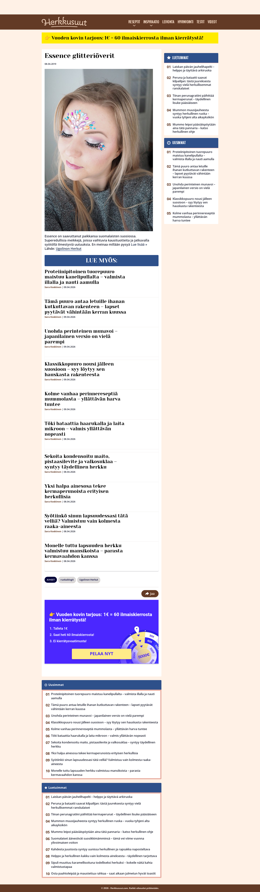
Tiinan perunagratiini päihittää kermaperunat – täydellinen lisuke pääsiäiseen (104, 814)
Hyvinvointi (185, 22)
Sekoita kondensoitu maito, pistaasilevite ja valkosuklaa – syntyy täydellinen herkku (81, 462)
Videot (212, 22)
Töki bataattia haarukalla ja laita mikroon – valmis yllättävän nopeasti (84, 429)
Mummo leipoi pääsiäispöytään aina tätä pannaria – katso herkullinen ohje (102, 832)
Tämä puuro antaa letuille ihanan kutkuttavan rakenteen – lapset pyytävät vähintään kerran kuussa (85, 307)
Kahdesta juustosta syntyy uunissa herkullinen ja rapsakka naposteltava (100, 849)
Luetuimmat (57, 788)
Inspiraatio (151, 22)
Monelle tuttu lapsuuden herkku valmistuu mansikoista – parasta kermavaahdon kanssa (84, 551)
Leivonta (168, 22)
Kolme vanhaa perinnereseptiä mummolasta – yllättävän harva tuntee (82, 399)
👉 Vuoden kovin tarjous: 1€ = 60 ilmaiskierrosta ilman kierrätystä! (124, 38)
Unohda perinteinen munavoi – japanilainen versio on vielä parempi (81, 336)
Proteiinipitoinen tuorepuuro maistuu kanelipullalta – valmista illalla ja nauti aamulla (85, 277)
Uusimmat (56, 685)
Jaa (150, 593)
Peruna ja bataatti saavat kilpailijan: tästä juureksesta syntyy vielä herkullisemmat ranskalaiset (96, 805)
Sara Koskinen (53, 287)
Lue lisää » (139, 244)
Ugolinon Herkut (68, 248)
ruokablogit (67, 579)
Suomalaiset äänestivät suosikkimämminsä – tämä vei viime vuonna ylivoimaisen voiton (97, 840)
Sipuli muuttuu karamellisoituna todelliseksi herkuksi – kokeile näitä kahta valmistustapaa (101, 865)
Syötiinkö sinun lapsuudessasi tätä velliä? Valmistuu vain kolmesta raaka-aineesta (86, 521)
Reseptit (134, 22)
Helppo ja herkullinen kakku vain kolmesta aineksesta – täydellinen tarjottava (104, 856)
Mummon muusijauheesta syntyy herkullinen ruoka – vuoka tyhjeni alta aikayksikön (100, 823)
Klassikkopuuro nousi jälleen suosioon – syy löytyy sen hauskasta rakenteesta (79, 369)
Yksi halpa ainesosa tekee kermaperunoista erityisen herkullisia (77, 491)
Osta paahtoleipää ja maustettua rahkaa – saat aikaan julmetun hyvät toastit (103, 873)
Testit (201, 22)
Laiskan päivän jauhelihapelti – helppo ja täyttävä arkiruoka (91, 797)
